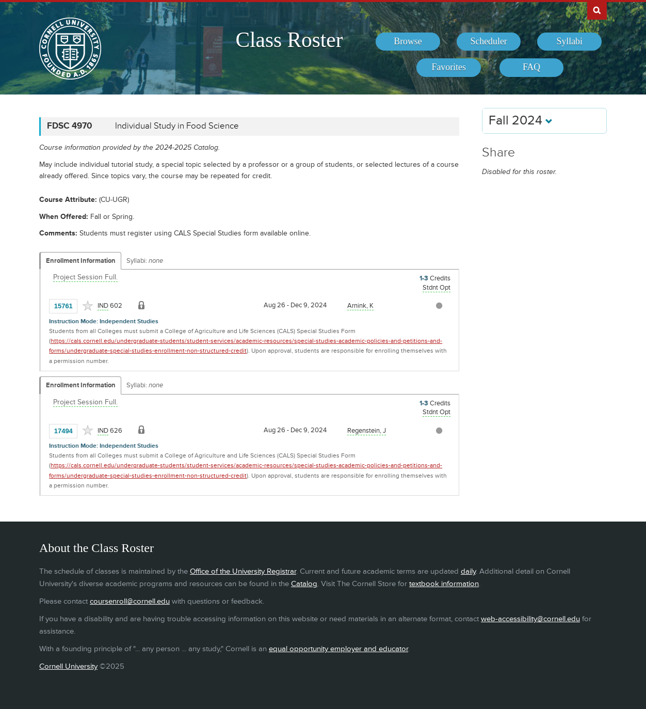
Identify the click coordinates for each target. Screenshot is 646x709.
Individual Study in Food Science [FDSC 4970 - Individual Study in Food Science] (177, 126)
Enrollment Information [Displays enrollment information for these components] (81, 261)
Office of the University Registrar (243, 571)
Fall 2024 (521, 121)
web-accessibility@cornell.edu (530, 619)
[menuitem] (408, 42)
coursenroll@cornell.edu (130, 601)
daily (468, 571)
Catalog (304, 584)
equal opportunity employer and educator (338, 649)
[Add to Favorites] (87, 305)
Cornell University (68, 666)
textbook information (444, 584)
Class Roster (289, 40)
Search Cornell (597, 10)
